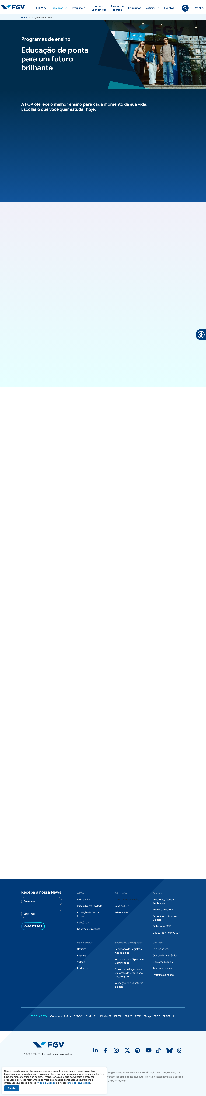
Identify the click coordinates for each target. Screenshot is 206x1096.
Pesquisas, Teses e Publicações (163, 901)
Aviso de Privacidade (78, 1082)
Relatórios (83, 922)
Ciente (12, 1088)
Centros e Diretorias (88, 929)
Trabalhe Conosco (163, 975)
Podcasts (82, 968)
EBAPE (128, 1016)
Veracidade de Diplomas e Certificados (130, 961)
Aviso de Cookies (46, 1082)
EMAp (147, 1016)
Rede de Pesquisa (163, 909)
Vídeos (81, 962)
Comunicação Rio (60, 1016)
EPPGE (166, 1016)
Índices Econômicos (98, 8)
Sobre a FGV (84, 899)
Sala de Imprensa (162, 968)
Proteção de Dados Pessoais (88, 914)
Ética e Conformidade (89, 906)
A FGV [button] (39, 8)
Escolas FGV (122, 906)
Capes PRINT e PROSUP (166, 932)
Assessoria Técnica (117, 8)
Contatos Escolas (163, 962)
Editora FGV (122, 912)
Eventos (169, 8)
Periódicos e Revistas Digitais (165, 918)
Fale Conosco (161, 949)
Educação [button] (57, 8)
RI (174, 1016)
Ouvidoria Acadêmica (165, 955)
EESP (138, 1016)
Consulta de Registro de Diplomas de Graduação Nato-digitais (129, 973)
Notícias (81, 949)
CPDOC (78, 1016)
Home (24, 17)
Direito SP (105, 1016)
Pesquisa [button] (77, 8)
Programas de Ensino (127, 899)
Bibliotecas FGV (162, 926)
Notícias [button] (150, 8)
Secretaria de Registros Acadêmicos (128, 951)
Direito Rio (91, 1016)
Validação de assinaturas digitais (129, 985)
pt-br (198, 8)
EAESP (118, 1016)
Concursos (134, 8)
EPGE (156, 1016)
